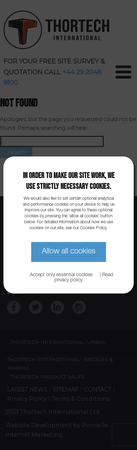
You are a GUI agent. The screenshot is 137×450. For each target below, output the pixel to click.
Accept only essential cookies (61, 275)
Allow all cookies (69, 251)
